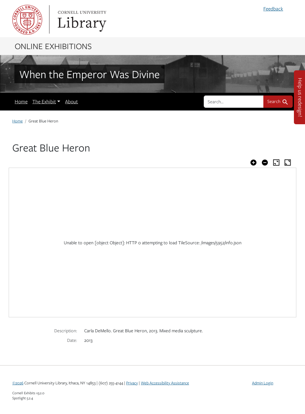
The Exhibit (44, 101)
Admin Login (262, 383)
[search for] (234, 101)
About (71, 101)
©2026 (17, 383)
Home (21, 101)
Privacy (132, 383)
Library (81, 20)
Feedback (273, 8)
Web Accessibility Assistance (165, 383)
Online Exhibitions (53, 45)
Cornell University (27, 20)
